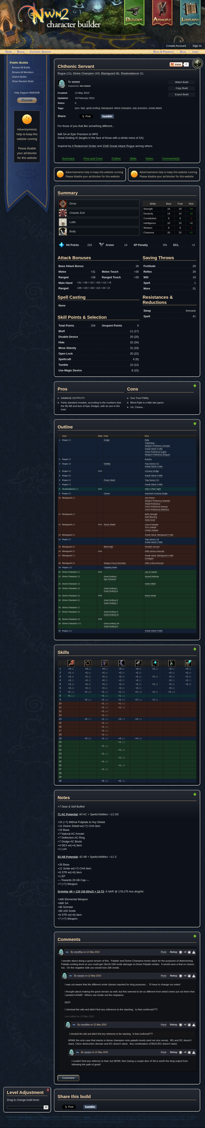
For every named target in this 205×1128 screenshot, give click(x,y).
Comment (68, 1078)
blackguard (107, 108)
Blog (183, 51)
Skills (133, 158)
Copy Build (182, 88)
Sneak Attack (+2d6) (153, 467)
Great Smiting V (111, 603)
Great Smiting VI (111, 612)
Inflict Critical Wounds (154, 563)
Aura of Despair (151, 524)
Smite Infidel (150, 584)
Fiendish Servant (152, 547)
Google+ (87, 1117)
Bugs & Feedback (163, 51)
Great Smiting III (111, 591)
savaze (80, 976)
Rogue (62, 73)
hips (83, 108)
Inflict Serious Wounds (154, 551)
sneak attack (155, 108)
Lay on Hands (151, 572)
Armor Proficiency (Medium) (157, 510)
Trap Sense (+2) (152, 480)
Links (195, 51)
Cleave (107, 493)
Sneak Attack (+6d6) (153, 631)
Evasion (148, 459)
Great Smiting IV (111, 600)
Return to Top (181, 385)
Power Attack (109, 480)
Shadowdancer (130, 73)
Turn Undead (150, 527)
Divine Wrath (150, 596)
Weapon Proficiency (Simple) (157, 446)
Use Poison (150, 498)
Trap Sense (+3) (152, 539)
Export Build (181, 94)
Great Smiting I (110, 576)
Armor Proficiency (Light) (155, 452)
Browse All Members (22, 72)
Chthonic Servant (40, 51)
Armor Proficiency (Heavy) (156, 507)
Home (8, 51)
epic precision (140, 108)
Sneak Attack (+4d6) (153, 484)
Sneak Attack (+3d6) (153, 476)
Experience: (79, 86)
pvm (77, 108)
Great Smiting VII (111, 615)
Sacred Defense (152, 576)
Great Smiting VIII (111, 623)
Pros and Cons (93, 158)
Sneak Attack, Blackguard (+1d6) (159, 535)
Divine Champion (83, 73)
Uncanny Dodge (152, 471)
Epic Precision (110, 579)
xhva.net (47, 1117)
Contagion (149, 559)
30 (46, 1107)
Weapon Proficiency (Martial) (157, 501)
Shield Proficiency (152, 504)
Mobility (107, 464)
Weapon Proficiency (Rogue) (157, 455)
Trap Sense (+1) (152, 464)
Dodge (107, 440)
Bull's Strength (151, 514)
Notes (149, 158)
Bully (147, 440)
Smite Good (150, 520)
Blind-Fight (108, 547)
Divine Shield (109, 524)
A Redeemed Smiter (84, 146)
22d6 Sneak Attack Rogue (118, 146)
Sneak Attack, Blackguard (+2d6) (159, 556)
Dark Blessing (151, 517)
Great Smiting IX (111, 626)
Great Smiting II (110, 588)
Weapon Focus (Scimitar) (115, 563)
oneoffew (78, 952)
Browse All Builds (21, 67)
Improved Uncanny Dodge (156, 493)
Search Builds (19, 76)
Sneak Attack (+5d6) (153, 542)
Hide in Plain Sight (153, 489)
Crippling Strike (110, 567)
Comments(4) (171, 158)
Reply (164, 952)
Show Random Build (22, 81)
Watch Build (181, 82)
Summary (68, 158)
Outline (116, 158)
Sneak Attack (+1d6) (153, 449)
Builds (21, 51)
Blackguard (108, 73)
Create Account (176, 45)
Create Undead (151, 530)
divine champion (122, 108)
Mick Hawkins (25, 1117)
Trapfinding (150, 443)
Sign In (197, 45)
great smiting (93, 108)
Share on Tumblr (107, 116)
